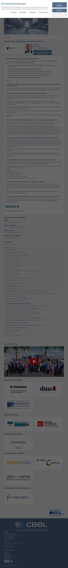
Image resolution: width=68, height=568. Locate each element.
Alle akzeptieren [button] (59, 5)
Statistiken (22, 12)
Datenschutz (59, 16)
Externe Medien (43, 12)
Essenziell (13, 12)
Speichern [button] (60, 10)
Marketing (32, 12)
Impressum (64, 16)
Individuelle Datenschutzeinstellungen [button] (59, 14)
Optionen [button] (54, 16)
